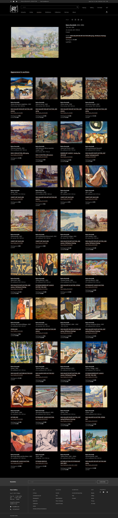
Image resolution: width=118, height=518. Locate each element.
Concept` (74, 498)
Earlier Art (35, 501)
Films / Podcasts (59, 501)
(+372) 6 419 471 (27, 1)
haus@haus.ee (46, 1)
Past (57, 495)
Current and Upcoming (77, 493)
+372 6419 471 (16, 509)
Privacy (92, 501)
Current (57, 493)
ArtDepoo (95, 155)
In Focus (34, 493)
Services (66, 12)
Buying (84, 7)
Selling (92, 7)
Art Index (99, 7)
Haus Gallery (70, 243)
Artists (31, 12)
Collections (58, 12)
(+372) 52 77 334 (34, 1)
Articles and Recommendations (40, 508)
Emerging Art (36, 498)
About (92, 498)
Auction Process (59, 503)
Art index (93, 503)
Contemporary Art (37, 495)
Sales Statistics (59, 498)
